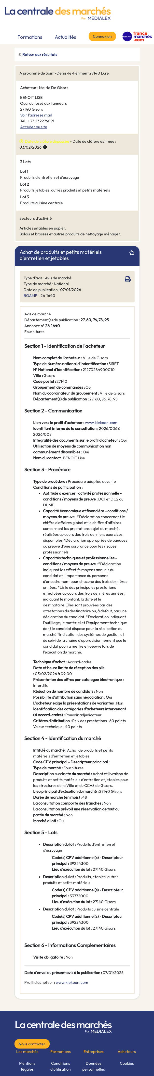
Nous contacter (32, 1043)
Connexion (102, 36)
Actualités (65, 37)
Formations (29, 37)
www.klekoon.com (72, 982)
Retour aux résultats (39, 54)
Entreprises (94, 1051)
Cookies (127, 1063)
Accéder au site (33, 126)
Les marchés (27, 1051)
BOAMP (30, 295)
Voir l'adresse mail (36, 115)
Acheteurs (127, 1051)
